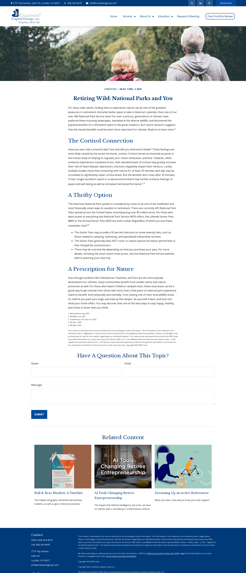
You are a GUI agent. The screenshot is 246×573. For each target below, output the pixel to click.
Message (36, 385)
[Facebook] (209, 3)
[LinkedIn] (200, 3)
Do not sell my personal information (121, 556)
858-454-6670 (73, 3)
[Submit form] (39, 414)
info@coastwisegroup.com (101, 3)
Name (34, 363)
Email (128, 363)
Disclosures (226, 3)
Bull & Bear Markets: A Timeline (58, 493)
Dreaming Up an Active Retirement (182, 493)
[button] (113, 16)
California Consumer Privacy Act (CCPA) (163, 553)
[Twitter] (191, 3)
